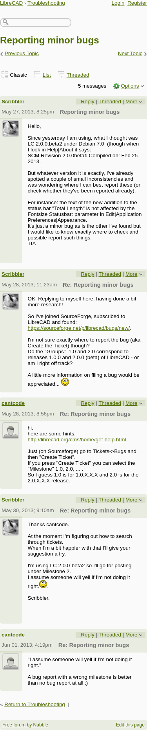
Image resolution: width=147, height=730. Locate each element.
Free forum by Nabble (25, 725)
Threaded (78, 75)
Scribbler (13, 101)
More (131, 101)
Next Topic (130, 53)
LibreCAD (11, 3)
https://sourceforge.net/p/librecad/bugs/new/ (78, 328)
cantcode (13, 403)
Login (118, 3)
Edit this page (130, 725)
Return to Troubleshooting (34, 704)
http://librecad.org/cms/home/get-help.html (76, 439)
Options (130, 86)
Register (137, 3)
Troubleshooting (46, 3)
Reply (87, 101)
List (47, 75)
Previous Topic (22, 53)
